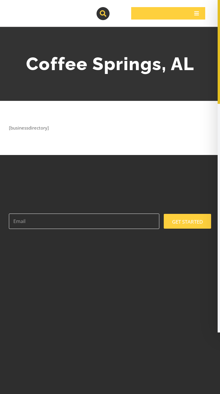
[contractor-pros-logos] (40, 9)
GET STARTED (187, 221)
